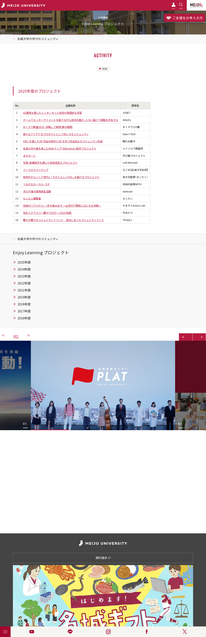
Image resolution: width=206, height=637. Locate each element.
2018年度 (24, 304)
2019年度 (24, 297)
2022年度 (24, 283)
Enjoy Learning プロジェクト (41, 252)
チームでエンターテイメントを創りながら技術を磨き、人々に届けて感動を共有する (70, 120)
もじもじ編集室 (32, 198)
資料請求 (103, 558)
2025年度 (24, 262)
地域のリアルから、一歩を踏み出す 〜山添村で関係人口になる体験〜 (62, 205)
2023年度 (24, 276)
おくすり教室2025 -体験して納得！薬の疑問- (48, 127)
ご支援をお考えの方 (184, 17)
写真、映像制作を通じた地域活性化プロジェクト (50, 163)
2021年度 (24, 290)
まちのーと (29, 156)
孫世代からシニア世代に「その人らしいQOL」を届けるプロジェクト (61, 177)
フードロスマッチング (35, 170)
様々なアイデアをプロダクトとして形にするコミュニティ (56, 134)
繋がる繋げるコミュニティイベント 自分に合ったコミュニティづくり (63, 220)
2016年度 (24, 318)
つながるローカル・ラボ (36, 184)
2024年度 (24, 269)
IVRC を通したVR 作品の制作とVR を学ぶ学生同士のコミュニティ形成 (63, 141)
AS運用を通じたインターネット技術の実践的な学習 (52, 113)
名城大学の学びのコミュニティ (38, 39)
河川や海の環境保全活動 (37, 191)
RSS (103, 69)
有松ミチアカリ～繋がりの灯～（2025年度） (47, 213)
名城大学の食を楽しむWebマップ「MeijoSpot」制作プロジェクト (59, 148)
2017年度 (24, 311)
